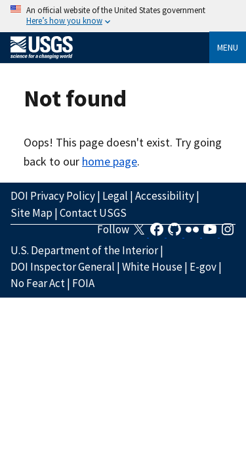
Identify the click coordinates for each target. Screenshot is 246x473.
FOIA (83, 283)
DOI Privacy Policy (52, 196)
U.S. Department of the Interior (84, 250)
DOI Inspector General (62, 266)
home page (109, 161)
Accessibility (164, 196)
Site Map (31, 213)
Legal (115, 196)
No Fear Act (37, 283)
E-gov (203, 266)
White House (152, 266)
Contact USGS (93, 213)
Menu (227, 47)
